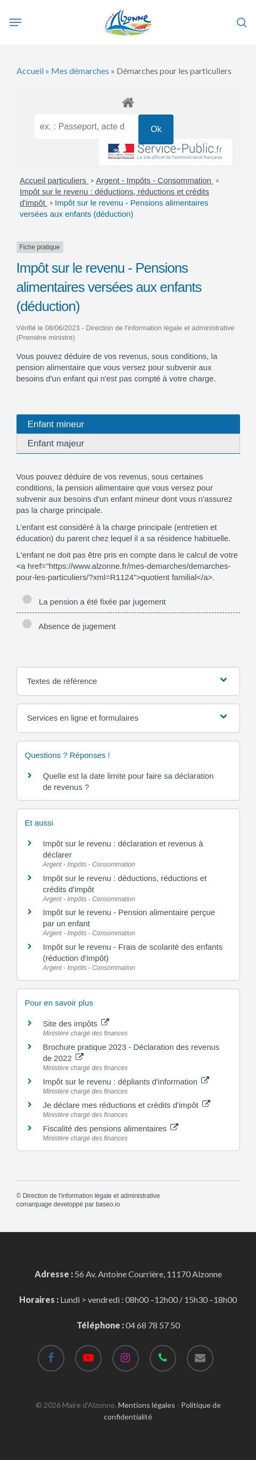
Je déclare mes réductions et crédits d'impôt (126, 1105)
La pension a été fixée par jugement (94, 601)
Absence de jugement (69, 626)
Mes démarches (80, 71)
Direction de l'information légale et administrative (91, 1196)
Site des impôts (76, 1023)
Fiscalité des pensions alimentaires (111, 1128)
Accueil (30, 71)
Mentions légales (146, 1404)
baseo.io (108, 1204)
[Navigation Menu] (15, 22)
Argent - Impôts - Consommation (154, 180)
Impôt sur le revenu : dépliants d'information (126, 1081)
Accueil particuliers (54, 180)
